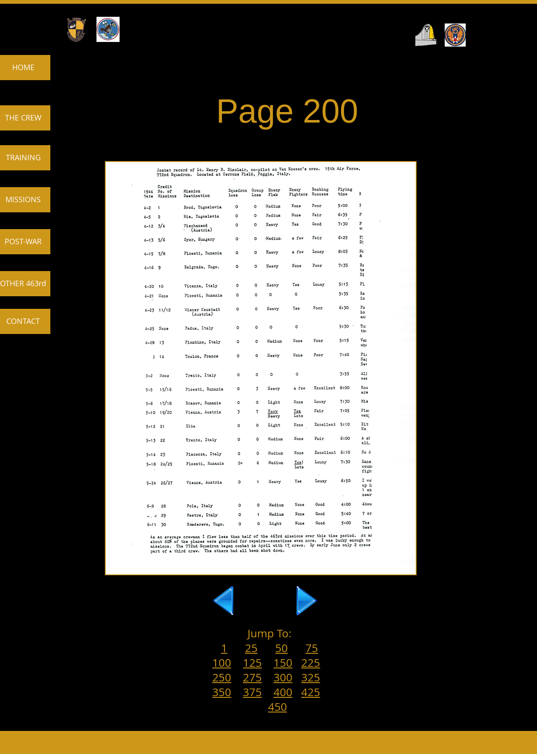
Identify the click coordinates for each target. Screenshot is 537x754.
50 (281, 648)
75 (311, 648)
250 (221, 677)
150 (283, 662)
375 (252, 692)
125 (252, 662)
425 (310, 692)
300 (283, 677)
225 (310, 662)
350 (221, 692)
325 (310, 677)
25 (251, 648)
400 (283, 692)
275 (252, 677)
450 (277, 706)
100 (221, 662)
